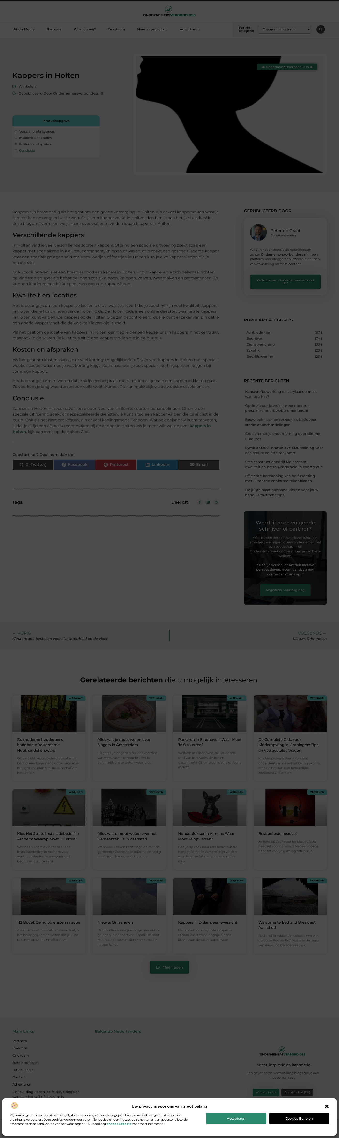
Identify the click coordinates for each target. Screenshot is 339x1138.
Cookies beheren (299, 1118)
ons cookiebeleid (119, 1124)
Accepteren (236, 1118)
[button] (326, 1106)
